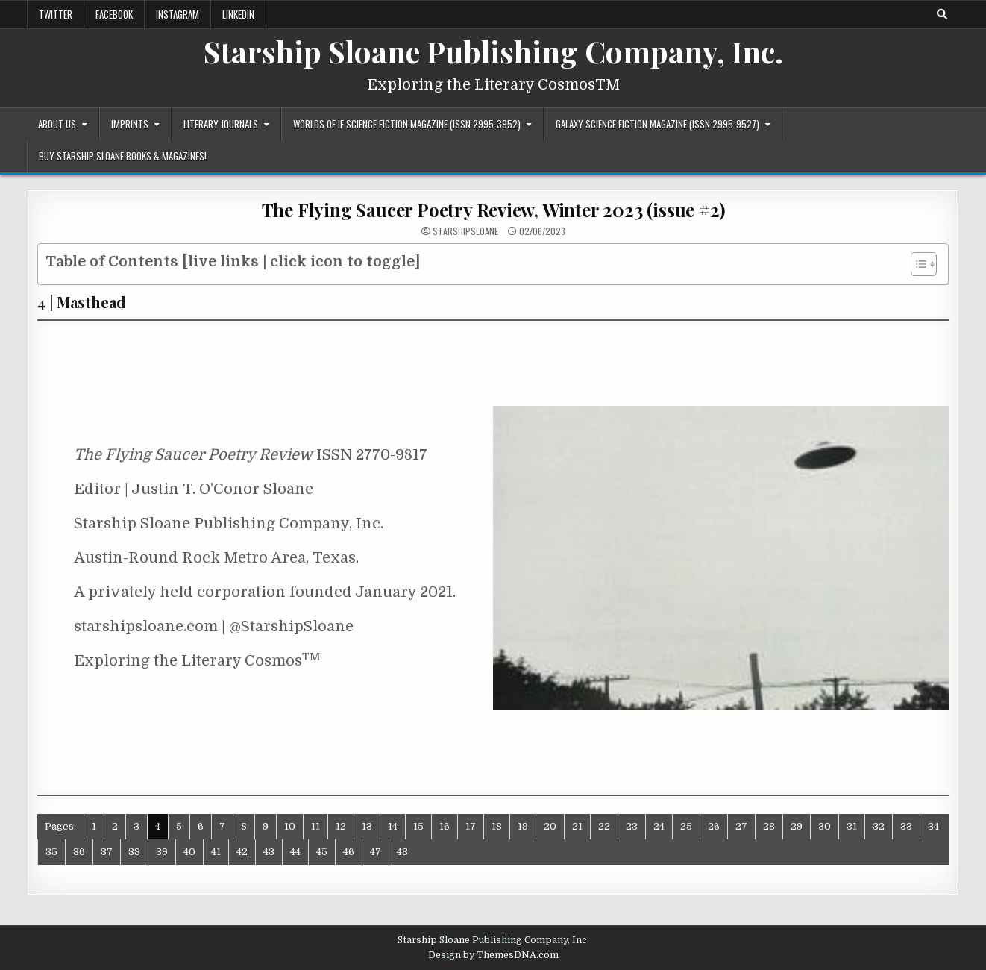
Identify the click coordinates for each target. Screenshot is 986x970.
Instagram (177, 14)
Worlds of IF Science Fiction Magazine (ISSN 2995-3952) (407, 123)
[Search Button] (942, 14)
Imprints (129, 123)
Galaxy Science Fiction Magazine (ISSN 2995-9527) (657, 123)
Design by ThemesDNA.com (493, 955)
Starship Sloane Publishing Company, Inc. (493, 51)
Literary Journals (220, 123)
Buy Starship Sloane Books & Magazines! (123, 155)
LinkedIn (238, 14)
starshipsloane (465, 231)
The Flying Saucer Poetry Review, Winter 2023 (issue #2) (493, 210)
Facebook (114, 14)
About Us (57, 123)
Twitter (55, 14)
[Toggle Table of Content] (916, 264)
